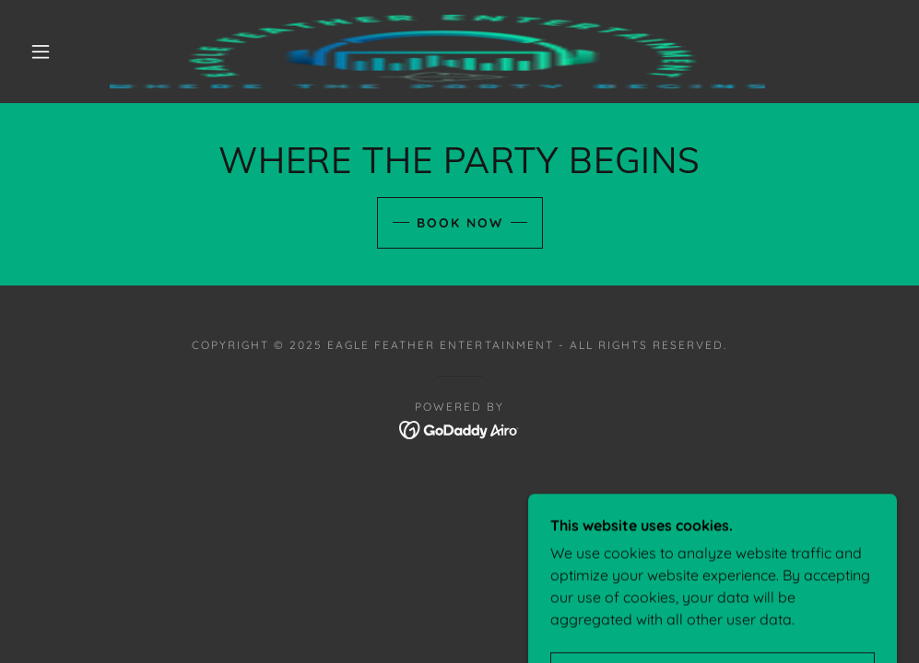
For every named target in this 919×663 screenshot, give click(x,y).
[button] (43, 51)
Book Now (460, 223)
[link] (437, 51)
